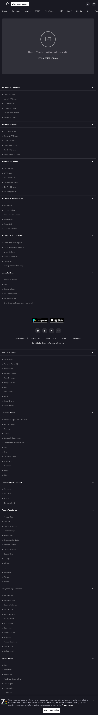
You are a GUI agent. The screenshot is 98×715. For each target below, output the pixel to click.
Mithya (6, 563)
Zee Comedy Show (10, 294)
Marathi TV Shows (10, 99)
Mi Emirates (8, 697)
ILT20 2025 (8, 674)
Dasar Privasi (51, 338)
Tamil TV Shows (9, 103)
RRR (5, 475)
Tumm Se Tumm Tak (11, 364)
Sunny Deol (8, 628)
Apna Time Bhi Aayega (12, 215)
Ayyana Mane (9, 517)
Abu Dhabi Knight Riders (12, 679)
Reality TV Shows (10, 150)
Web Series (49, 11)
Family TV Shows (10, 141)
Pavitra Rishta (9, 219)
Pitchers (7, 582)
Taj (5, 568)
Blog (5, 665)
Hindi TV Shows (9, 94)
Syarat (64, 338)
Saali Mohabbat (9, 424)
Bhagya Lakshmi (9, 289)
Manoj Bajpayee (9, 614)
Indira (6, 396)
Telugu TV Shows (10, 108)
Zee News (7, 489)
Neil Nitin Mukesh (10, 633)
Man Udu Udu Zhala (11, 256)
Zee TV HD (7, 494)
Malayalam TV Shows (11, 113)
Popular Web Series (9, 510)
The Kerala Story (10, 457)
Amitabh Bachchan (10, 642)
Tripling (6, 577)
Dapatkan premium (20, 4)
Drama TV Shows (10, 131)
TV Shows (16, 11)
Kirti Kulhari (8, 637)
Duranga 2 (7, 558)
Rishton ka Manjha (10, 280)
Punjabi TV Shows (10, 117)
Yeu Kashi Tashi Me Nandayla (14, 247)
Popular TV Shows (9, 352)
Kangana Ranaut (9, 646)
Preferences (76, 338)
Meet (6, 284)
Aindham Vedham (10, 545)
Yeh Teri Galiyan (9, 210)
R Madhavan (8, 596)
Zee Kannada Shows (11, 182)
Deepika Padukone (10, 605)
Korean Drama (9, 401)
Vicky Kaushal (8, 623)
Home (4, 11)
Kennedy (7, 429)
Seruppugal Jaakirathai (12, 540)
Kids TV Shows (9, 406)
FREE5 (37, 11)
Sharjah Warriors (10, 702)
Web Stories (8, 670)
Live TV (79, 11)
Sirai (5, 452)
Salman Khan (8, 609)
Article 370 (7, 461)
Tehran (6, 433)
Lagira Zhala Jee (9, 252)
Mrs (5, 447)
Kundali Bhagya (9, 378)
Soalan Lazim (35, 338)
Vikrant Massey (9, 600)
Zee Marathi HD (9, 503)
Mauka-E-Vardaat (10, 298)
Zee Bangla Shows (10, 192)
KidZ (61, 11)
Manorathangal (9, 531)
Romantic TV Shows (11, 136)
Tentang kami (19, 338)
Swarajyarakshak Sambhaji (13, 266)
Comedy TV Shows (10, 145)
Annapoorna (8, 392)
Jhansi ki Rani (8, 369)
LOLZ (69, 11)
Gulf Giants (8, 693)
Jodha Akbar (8, 206)
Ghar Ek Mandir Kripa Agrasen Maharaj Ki (18, 303)
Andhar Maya (8, 535)
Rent (89, 11)
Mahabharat (8, 359)
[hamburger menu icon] (94, 4)
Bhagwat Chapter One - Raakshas (16, 420)
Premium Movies (8, 413)
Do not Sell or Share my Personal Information (48, 343)
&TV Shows (8, 173)
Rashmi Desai (9, 651)
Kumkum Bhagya (10, 373)
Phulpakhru (8, 261)
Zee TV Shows (9, 168)
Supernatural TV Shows (12, 154)
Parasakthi (7, 466)
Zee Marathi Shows (10, 178)
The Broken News (10, 549)
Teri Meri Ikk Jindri (10, 229)
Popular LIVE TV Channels (12, 482)
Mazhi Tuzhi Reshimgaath (13, 243)
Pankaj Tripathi (9, 619)
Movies (27, 11)
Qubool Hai (8, 224)
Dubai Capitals (9, 688)
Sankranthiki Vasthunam (12, 438)
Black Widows (9, 554)
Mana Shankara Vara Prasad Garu (16, 443)
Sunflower (7, 572)
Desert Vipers (9, 684)
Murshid (7, 521)
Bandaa (6, 470)
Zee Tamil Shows (10, 187)
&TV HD (6, 498)
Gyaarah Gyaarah (10, 526)
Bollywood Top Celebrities (12, 589)
